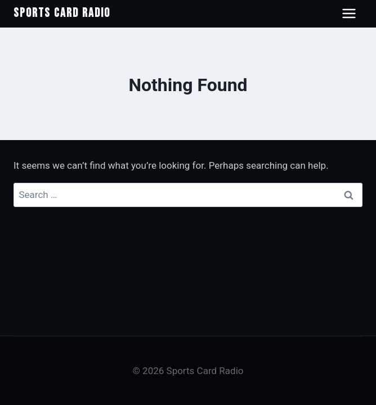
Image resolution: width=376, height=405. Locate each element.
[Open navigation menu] (348, 13)
